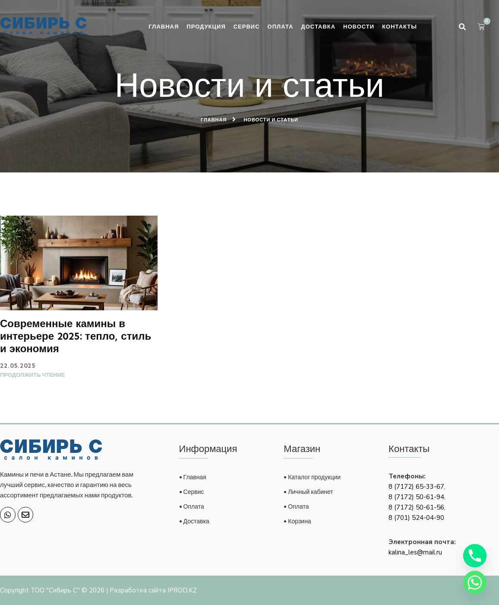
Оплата (281, 26)
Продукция (205, 26)
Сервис (247, 26)
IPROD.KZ (182, 590)
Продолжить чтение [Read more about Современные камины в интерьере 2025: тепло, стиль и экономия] (32, 374)
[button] (462, 27)
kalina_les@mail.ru (415, 552)
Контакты (399, 26)
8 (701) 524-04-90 (416, 517)
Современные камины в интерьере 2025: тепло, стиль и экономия (75, 336)
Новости (358, 26)
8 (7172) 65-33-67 (416, 486)
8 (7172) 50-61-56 (416, 507)
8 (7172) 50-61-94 (416, 497)
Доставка (318, 26)
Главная (163, 26)
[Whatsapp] (474, 582)
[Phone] (474, 555)
